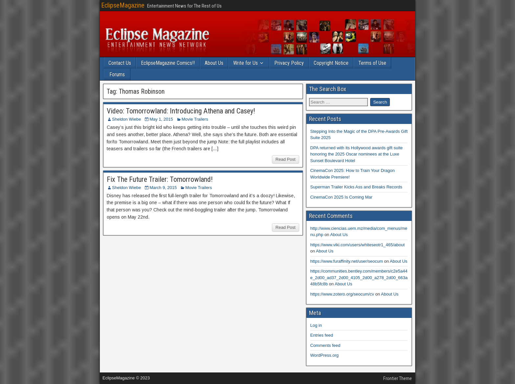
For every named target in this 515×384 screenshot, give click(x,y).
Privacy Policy (289, 63)
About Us (214, 63)
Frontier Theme (397, 378)
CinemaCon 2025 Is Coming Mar (341, 197)
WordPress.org (324, 355)
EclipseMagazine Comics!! (168, 63)
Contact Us (119, 63)
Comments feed (325, 345)
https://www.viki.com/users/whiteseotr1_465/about (357, 244)
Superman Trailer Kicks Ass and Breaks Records (356, 186)
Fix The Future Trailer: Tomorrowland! (160, 179)
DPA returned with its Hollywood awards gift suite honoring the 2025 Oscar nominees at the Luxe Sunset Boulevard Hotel (356, 154)
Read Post (286, 159)
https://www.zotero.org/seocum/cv (342, 294)
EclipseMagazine (123, 5)
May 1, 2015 (161, 119)
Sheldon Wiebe (126, 119)
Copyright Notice (331, 63)
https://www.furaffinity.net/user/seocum (346, 261)
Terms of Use (372, 63)
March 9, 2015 (163, 187)
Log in (316, 325)
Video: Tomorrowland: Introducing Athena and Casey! (181, 111)
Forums (117, 74)
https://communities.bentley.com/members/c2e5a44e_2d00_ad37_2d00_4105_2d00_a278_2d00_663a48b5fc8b (359, 277)
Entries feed (321, 335)
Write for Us (245, 63)
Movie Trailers (195, 119)
